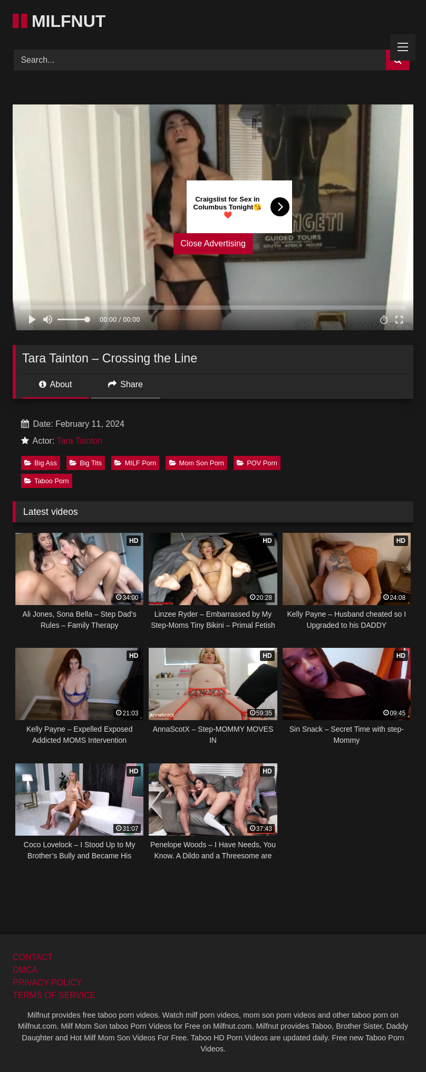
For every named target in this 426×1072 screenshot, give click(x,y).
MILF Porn (135, 463)
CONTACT (33, 957)
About (55, 384)
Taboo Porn (46, 481)
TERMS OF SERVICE (54, 995)
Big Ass (40, 463)
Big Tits (86, 463)
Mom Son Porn (196, 463)
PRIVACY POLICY (47, 982)
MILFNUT (59, 21)
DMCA (25, 969)
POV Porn (257, 463)
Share (125, 384)
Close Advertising (213, 243)
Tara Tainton (80, 440)
